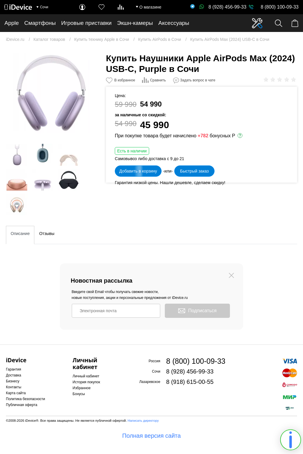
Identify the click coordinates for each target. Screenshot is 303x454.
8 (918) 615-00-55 (190, 382)
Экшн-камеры (135, 23)
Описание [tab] (20, 233)
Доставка (13, 375)
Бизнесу (12, 381)
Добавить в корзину (138, 171)
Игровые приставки (86, 23)
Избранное (81, 388)
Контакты (13, 387)
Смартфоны (40, 23)
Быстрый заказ (194, 171)
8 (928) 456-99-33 (222, 6)
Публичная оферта (21, 405)
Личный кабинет (85, 376)
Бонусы (78, 394)
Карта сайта (16, 393)
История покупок (86, 382)
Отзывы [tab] (46, 233)
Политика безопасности (25, 399)
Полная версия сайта (151, 435)
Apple (11, 23)
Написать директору (143, 420)
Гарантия (13, 369)
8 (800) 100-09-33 (280, 6)
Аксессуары (173, 23)
